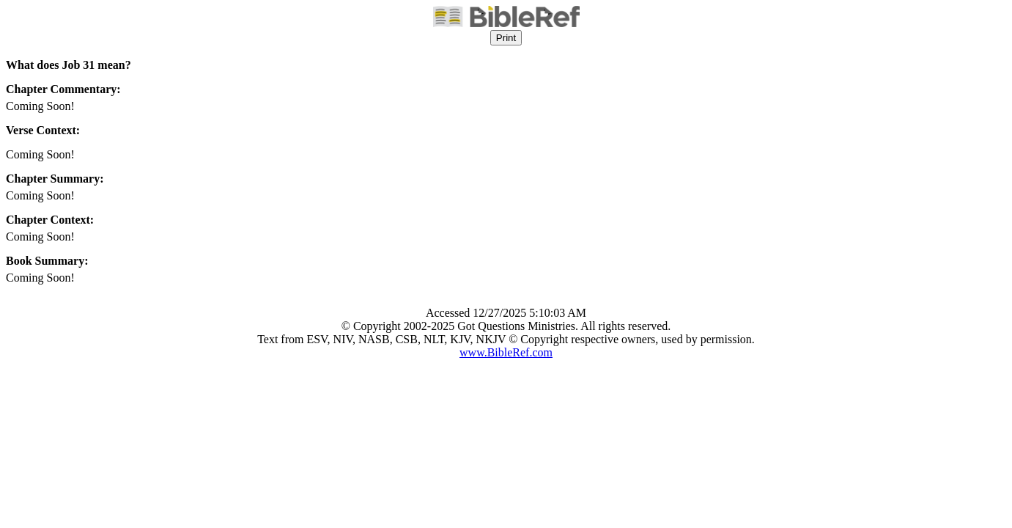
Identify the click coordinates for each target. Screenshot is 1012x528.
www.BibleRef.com (506, 352)
